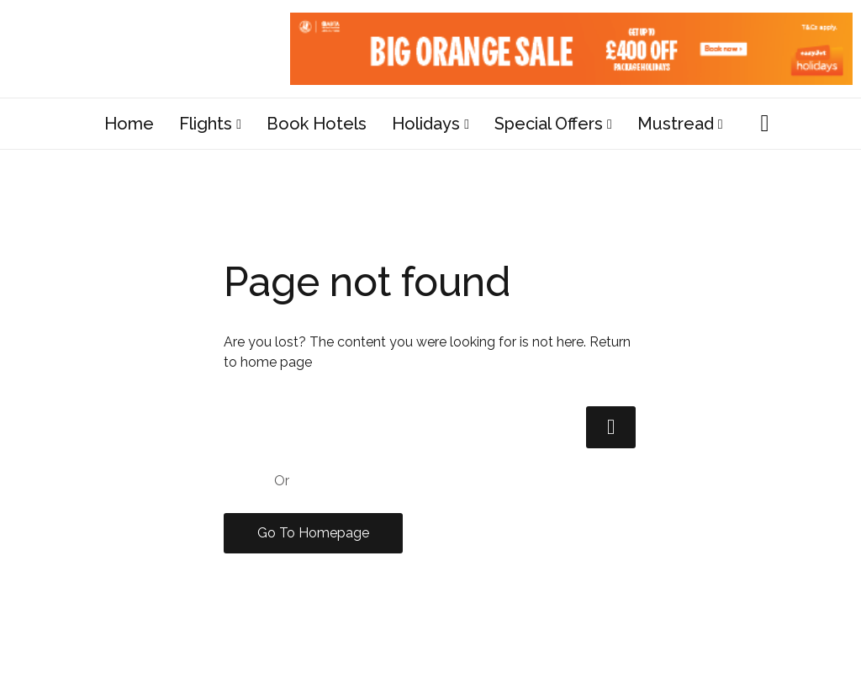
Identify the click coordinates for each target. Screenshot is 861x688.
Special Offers (548, 124)
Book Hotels (317, 124)
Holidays (426, 124)
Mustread (675, 124)
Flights (205, 124)
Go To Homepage (313, 533)
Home (129, 124)
